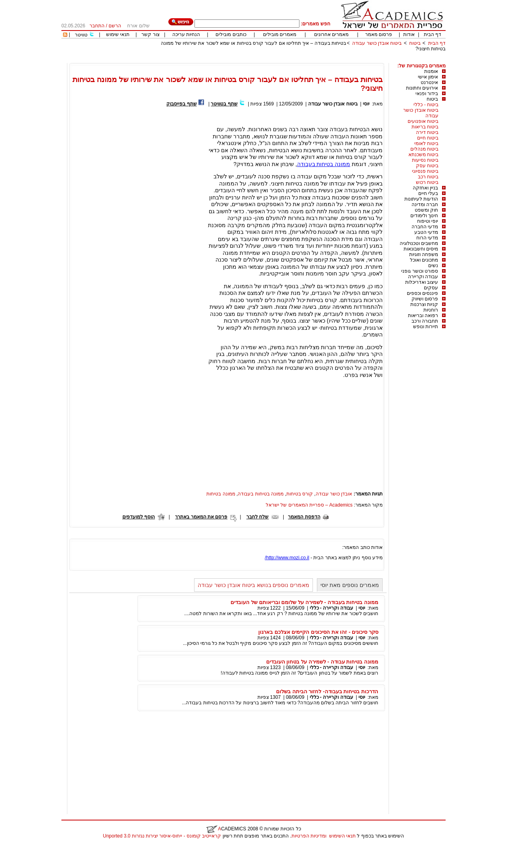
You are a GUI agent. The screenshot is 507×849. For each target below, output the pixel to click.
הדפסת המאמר (304, 517)
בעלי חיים (428, 193)
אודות (409, 34)
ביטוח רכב (428, 177)
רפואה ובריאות (423, 315)
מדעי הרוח (427, 238)
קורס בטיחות (299, 494)
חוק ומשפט (426, 210)
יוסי (366, 104)
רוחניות (430, 310)
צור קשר (150, 34)
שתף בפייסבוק (181, 104)
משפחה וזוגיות (423, 254)
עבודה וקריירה (423, 276)
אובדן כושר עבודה (334, 494)
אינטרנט (429, 82)
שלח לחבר (257, 517)
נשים (433, 265)
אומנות (431, 71)
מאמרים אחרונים (331, 34)
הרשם (115, 26)
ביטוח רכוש (427, 182)
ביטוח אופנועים (423, 121)
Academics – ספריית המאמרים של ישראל (309, 505)
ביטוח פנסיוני (425, 171)
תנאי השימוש (342, 836)
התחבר (97, 26)
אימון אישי (428, 77)
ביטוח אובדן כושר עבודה (377, 43)
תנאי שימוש (118, 34)
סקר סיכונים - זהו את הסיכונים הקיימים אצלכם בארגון (318, 632)
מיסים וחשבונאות (421, 249)
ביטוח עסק (427, 165)
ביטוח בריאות (425, 127)
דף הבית (432, 34)
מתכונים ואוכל (424, 260)
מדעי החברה (425, 226)
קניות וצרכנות (424, 304)
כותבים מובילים (230, 34)
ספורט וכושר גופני (419, 271)
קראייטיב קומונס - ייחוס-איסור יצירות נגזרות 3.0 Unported (162, 836)
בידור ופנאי (427, 93)
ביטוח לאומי (426, 143)
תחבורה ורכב (425, 321)
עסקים (431, 288)
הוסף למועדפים (138, 517)
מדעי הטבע (426, 232)
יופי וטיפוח (427, 221)
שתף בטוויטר (224, 104)
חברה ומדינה (425, 204)
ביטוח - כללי (426, 104)
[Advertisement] (301, 60)
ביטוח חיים (427, 138)
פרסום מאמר (378, 34)
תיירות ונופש (425, 326)
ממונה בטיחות (220, 494)
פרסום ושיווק (425, 299)
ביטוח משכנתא (423, 154)
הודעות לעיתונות (421, 199)
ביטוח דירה (427, 132)
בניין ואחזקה (425, 188)
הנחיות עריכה (186, 34)
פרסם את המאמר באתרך (201, 517)
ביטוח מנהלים (424, 149)
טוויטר (81, 35)
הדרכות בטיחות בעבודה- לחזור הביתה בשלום (327, 691)
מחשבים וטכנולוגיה (419, 243)
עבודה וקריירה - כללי (331, 608)
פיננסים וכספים (422, 293)
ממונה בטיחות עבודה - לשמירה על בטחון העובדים (322, 662)
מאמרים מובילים (279, 34)
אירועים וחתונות (422, 88)
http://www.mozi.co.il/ (287, 557)
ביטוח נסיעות (425, 160)
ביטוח (415, 43)
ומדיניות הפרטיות (309, 836)
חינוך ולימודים (424, 215)
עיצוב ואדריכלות (421, 282)
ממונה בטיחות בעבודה (324, 164)
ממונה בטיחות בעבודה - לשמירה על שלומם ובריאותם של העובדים (304, 602)
